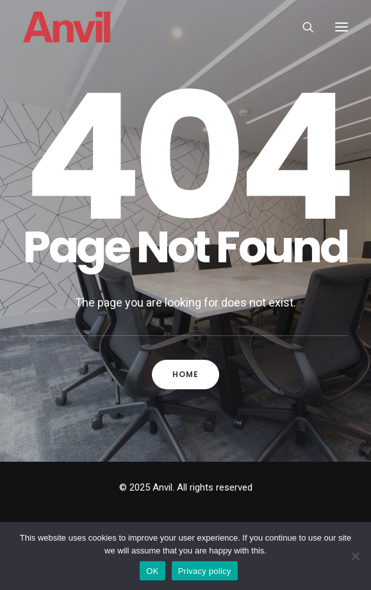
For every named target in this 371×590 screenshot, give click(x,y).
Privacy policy (204, 571)
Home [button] (185, 374)
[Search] (302, 27)
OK (152, 571)
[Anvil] (66, 27)
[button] (341, 27)
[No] (355, 556)
